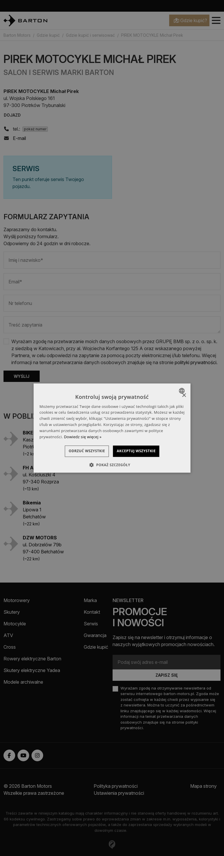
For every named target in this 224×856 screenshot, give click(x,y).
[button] (112, 464)
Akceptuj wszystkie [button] (141, 451)
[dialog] (112, 428)
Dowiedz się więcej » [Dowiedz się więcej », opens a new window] (83, 436)
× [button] (184, 395)
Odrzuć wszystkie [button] (82, 451)
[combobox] (182, 391)
